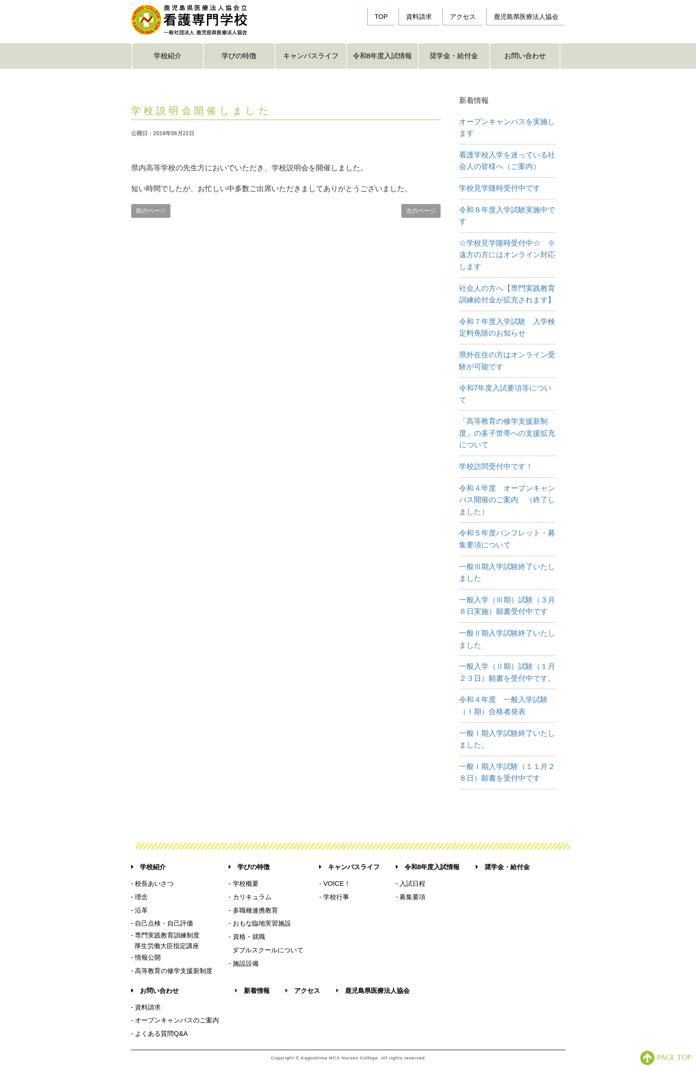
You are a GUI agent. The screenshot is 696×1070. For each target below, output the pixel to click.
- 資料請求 (146, 1007)
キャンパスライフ (311, 56)
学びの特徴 (239, 56)
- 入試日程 (411, 883)
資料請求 (419, 16)
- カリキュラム (250, 897)
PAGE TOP (665, 1057)
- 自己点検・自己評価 (162, 923)
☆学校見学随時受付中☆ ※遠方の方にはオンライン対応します (507, 255)
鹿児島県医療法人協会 (526, 16)
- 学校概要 (244, 883)
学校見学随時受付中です (499, 188)
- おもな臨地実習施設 (260, 923)
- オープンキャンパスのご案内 (175, 1020)
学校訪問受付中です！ (496, 466)
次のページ (421, 210)
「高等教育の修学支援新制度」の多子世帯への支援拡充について (507, 433)
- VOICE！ (335, 883)
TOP (381, 16)
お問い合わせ (525, 56)
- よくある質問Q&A (159, 1033)
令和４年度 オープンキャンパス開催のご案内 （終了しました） (507, 500)
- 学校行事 (334, 897)
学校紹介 (168, 56)
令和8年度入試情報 (382, 56)
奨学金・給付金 (454, 56)
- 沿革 (139, 910)
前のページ (151, 210)
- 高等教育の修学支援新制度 (172, 970)
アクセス (463, 16)
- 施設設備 (244, 963)
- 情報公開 (146, 957)
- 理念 (139, 897)
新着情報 (257, 990)
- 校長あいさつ (152, 883)
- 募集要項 (411, 897)
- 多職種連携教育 (253, 910)
